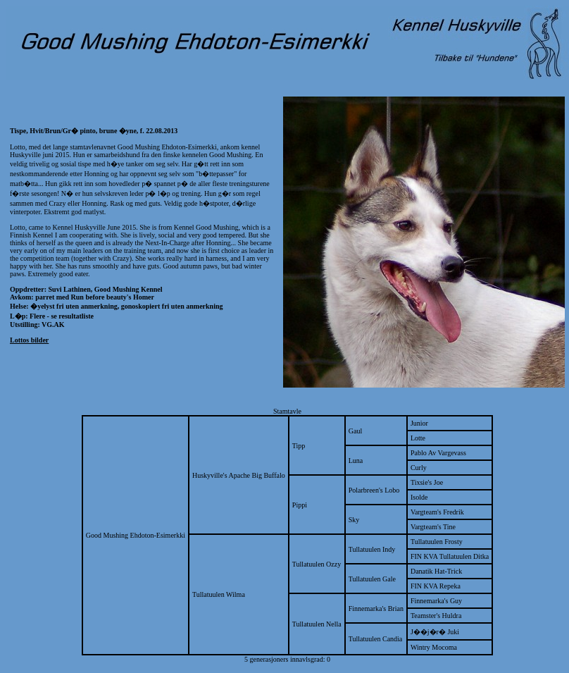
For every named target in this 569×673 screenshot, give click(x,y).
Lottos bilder (29, 340)
